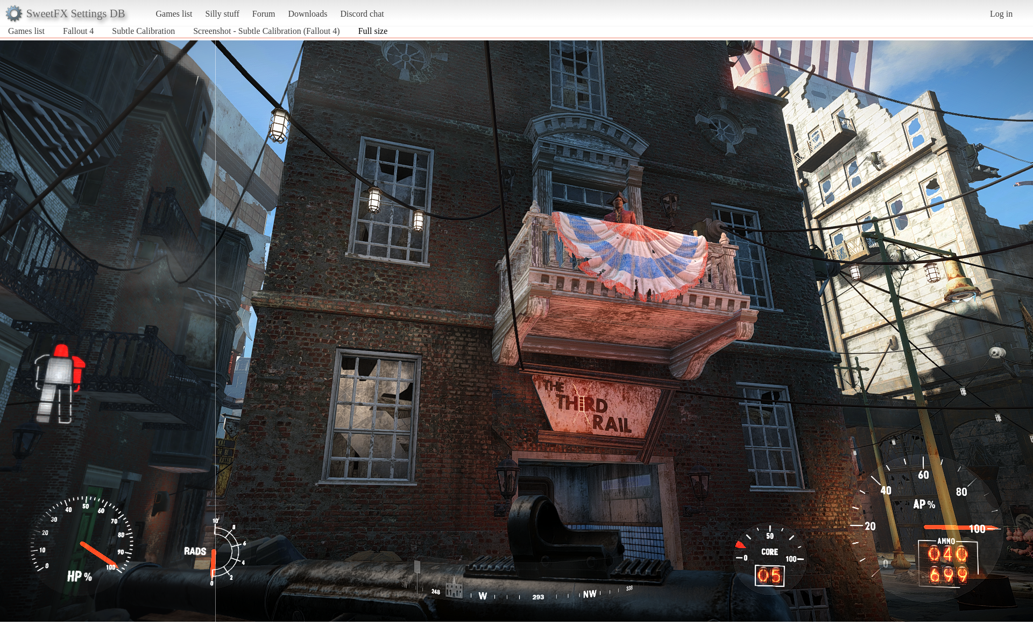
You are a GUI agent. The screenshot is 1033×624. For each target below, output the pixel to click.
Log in (1001, 13)
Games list (174, 13)
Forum (263, 13)
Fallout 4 (78, 31)
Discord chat (362, 13)
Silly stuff (222, 13)
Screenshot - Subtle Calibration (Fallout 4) (266, 31)
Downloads (307, 13)
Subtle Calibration (143, 31)
